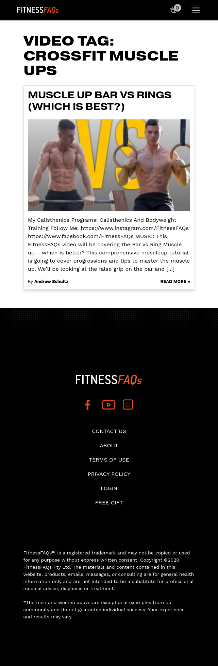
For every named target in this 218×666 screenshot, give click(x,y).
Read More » (175, 281)
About (109, 445)
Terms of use (109, 459)
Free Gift (109, 502)
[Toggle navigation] (196, 10)
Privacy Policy (109, 474)
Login (109, 488)
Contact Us (109, 431)
